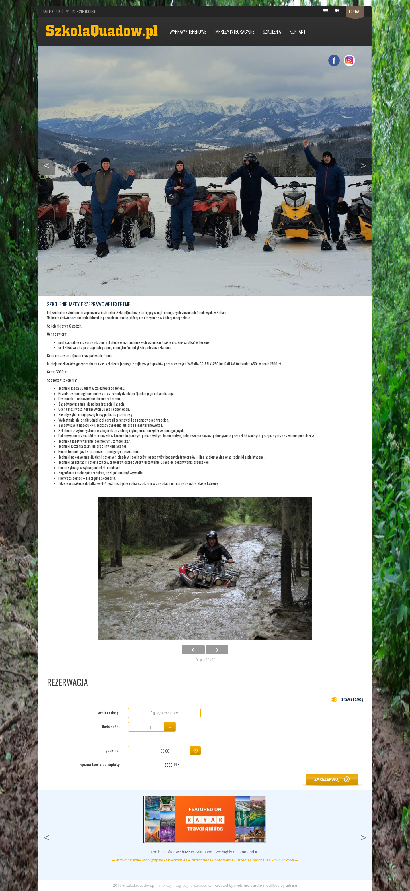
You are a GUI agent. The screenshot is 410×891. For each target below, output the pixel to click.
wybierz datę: (109, 713)
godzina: (112, 750)
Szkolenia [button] (272, 31)
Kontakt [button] (298, 31)
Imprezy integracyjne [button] (234, 31)
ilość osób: (111, 726)
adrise (291, 885)
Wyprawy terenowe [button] (187, 31)
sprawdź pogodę (347, 699)
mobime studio (248, 885)
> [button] (366, 164)
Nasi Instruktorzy (56, 11)
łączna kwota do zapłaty (100, 764)
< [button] (49, 164)
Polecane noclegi (84, 11)
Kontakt (355, 11)
